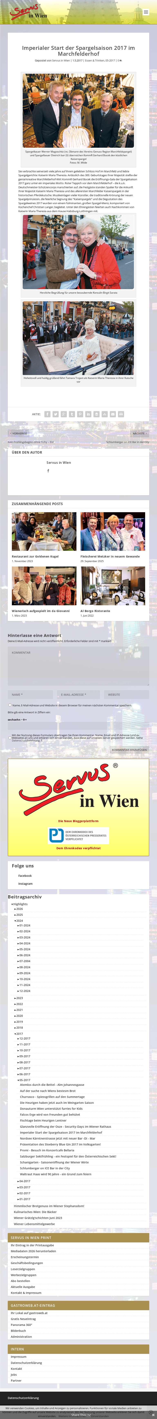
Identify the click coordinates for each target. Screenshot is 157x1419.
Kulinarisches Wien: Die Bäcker (35, 1212)
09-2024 (24, 973)
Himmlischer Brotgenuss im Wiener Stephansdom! (49, 1206)
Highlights (20, 904)
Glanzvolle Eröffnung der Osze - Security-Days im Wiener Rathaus (65, 1127)
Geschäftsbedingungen (27, 1263)
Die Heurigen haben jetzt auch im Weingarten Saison (57, 1103)
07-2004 (24, 961)
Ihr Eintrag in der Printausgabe (32, 1245)
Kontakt (16, 1369)
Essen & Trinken (94, 60)
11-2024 (24, 985)
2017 (19, 1034)
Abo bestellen (20, 1281)
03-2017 (24, 1187)
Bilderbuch (18, 1331)
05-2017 (110, 60)
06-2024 (24, 955)
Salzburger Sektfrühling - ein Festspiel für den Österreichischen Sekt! (68, 1156)
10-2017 (24, 1050)
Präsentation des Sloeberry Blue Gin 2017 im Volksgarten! (60, 1144)
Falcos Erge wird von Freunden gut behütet (50, 1114)
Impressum (18, 1357)
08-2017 (24, 1062)
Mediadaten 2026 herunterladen (33, 1251)
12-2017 (24, 1038)
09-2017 (24, 1056)
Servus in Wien (61, 60)
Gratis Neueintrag (23, 1319)
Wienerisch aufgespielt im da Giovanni (41, 611)
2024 (19, 921)
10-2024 (24, 979)
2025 (19, 915)
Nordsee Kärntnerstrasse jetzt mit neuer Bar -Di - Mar (57, 1138)
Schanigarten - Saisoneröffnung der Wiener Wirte (54, 1162)
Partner (16, 1380)
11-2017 (24, 1044)
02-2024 (24, 931)
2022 (19, 1004)
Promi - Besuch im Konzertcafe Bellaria (47, 1150)
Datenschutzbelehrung (26, 740)
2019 (19, 1022)
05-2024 (24, 949)
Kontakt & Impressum (26, 1293)
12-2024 (24, 991)
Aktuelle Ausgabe (23, 1287)
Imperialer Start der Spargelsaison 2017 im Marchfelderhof (61, 1132)
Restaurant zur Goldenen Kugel (35, 556)
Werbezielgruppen (23, 1275)
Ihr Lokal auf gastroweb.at (29, 1313)
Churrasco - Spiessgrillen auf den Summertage (52, 1097)
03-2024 (24, 937)
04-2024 (24, 943)
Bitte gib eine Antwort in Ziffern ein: (29, 712)
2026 (19, 909)
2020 (19, 1016)
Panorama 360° (21, 1325)
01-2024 (24, 925)
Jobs (14, 1375)
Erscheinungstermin (25, 1257)
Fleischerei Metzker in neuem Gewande (110, 556)
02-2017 (24, 1193)
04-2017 (24, 1181)
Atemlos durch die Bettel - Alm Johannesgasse (52, 1085)
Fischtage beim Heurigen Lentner (43, 1120)
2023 (19, 998)
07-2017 (24, 1068)
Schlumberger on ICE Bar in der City (45, 1168)
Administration (21, 1337)
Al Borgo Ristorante (95, 611)
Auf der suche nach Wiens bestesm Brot (48, 1091)
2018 (19, 1027)
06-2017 (24, 1074)
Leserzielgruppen (23, 1269)
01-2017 (24, 1199)
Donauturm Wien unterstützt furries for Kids (51, 1109)
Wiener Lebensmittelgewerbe (34, 1224)
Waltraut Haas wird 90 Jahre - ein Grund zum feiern (55, 1174)
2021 (19, 1010)
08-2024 (24, 967)
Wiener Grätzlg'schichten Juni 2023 (38, 1218)
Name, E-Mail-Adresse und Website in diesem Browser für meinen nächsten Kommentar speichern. (72, 705)
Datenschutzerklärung (26, 1363)
